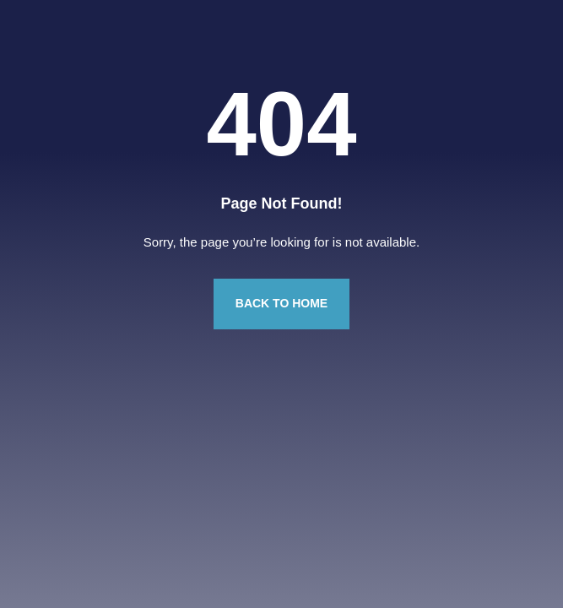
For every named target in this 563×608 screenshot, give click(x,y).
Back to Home (281, 303)
